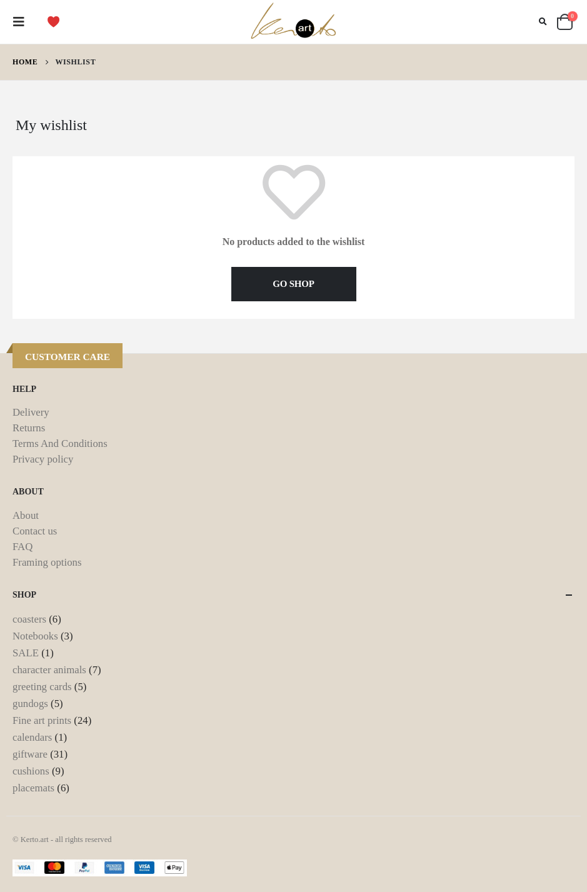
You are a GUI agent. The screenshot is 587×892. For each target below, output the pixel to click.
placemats (33, 788)
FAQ (23, 547)
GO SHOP (293, 284)
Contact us (35, 531)
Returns (29, 428)
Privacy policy (43, 459)
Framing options (47, 562)
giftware (30, 754)
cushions (31, 771)
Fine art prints (42, 720)
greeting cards (42, 687)
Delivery (31, 412)
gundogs (30, 703)
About (26, 515)
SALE (26, 653)
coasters (29, 619)
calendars (32, 737)
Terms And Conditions (60, 443)
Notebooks (35, 636)
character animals (49, 670)
